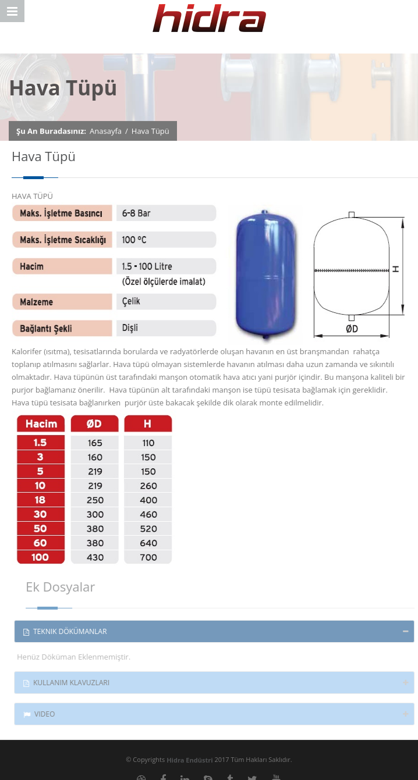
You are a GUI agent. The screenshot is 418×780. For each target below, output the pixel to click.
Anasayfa (106, 131)
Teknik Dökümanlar (67, 631)
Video (42, 714)
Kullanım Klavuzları (69, 683)
